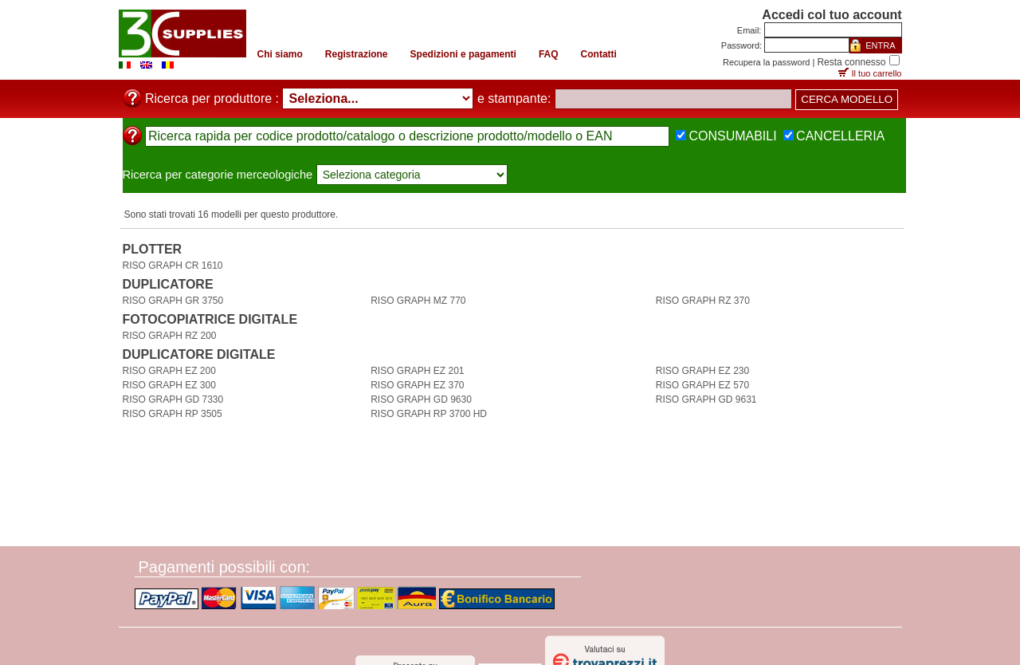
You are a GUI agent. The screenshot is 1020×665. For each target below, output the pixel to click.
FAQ (549, 54)
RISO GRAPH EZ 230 (702, 370)
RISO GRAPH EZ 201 (417, 370)
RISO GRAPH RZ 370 (703, 300)
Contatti (599, 54)
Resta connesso (851, 62)
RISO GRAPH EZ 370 (417, 385)
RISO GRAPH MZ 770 (418, 300)
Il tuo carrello (877, 73)
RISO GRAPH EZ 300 (169, 385)
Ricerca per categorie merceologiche (218, 174)
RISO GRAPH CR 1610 (173, 265)
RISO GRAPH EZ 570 (702, 385)
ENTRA (880, 45)
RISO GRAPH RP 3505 (172, 413)
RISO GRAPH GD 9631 (706, 399)
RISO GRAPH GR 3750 (173, 300)
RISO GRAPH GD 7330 (173, 399)
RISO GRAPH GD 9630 (421, 399)
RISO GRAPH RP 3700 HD (429, 413)
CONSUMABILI (732, 136)
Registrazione (356, 54)
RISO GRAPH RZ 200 (170, 335)
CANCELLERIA (840, 136)
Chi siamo (280, 54)
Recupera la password (766, 62)
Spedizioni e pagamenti (463, 54)
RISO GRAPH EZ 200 (169, 370)
